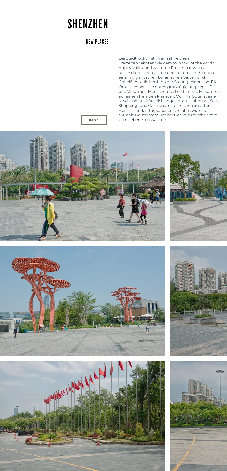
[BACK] (94, 120)
